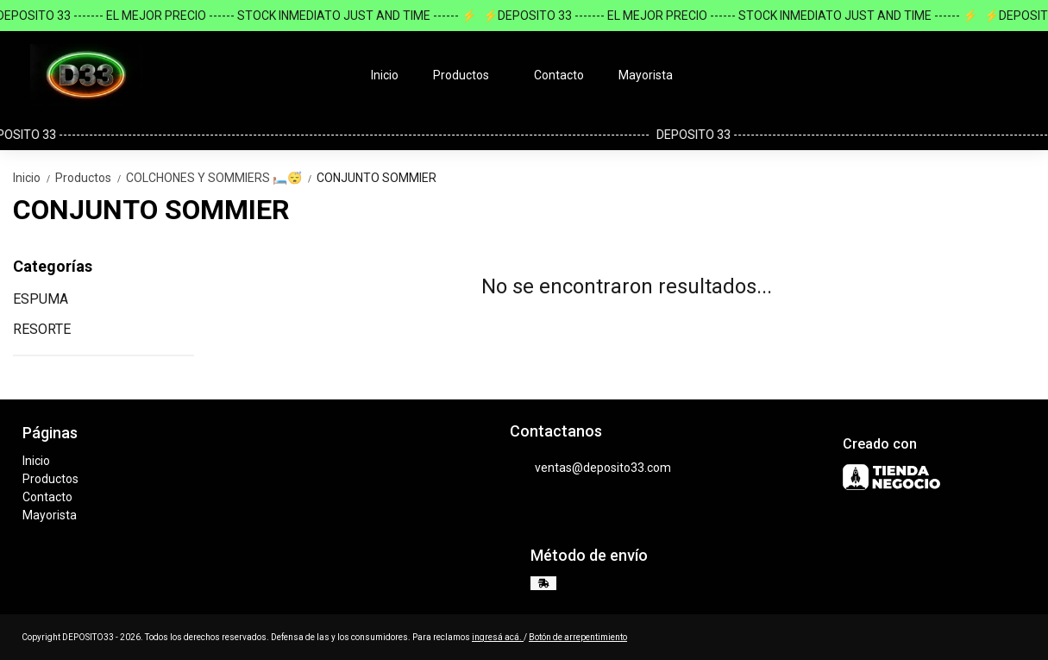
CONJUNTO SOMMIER (376, 178)
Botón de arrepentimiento (578, 637)
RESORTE (42, 329)
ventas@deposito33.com (590, 467)
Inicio (384, 75)
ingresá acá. (498, 637)
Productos (469, 75)
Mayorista (645, 75)
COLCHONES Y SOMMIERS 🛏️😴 (221, 178)
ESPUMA (40, 299)
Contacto (559, 75)
